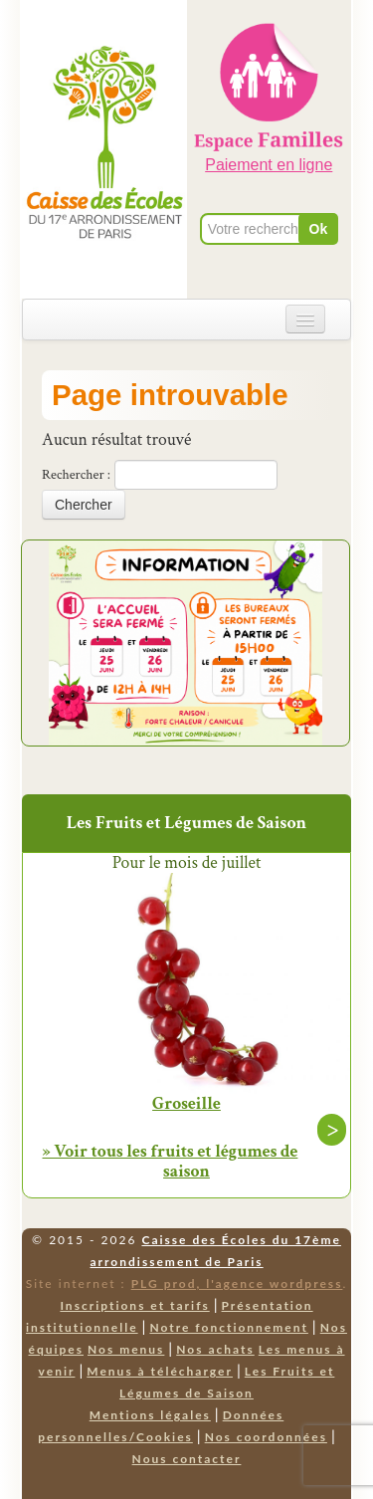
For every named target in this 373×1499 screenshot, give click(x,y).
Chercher (83, 505)
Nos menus (126, 1349)
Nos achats (215, 1349)
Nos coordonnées (266, 1436)
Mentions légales (150, 1414)
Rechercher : (76, 475)
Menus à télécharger (160, 1371)
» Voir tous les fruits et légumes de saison (170, 1161)
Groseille (186, 1104)
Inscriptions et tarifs (134, 1305)
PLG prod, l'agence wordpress (237, 1283)
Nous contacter (187, 1458)
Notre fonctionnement (228, 1327)
